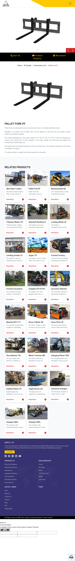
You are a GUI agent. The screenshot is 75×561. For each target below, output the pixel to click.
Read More (15, 199)
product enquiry (37, 57)
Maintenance (8, 470)
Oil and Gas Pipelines (11, 464)
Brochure (59, 55)
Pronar (41, 464)
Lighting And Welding (11, 473)
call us (15, 55)
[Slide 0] (37, 50)
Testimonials (8, 508)
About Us (7, 493)
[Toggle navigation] (70, 3)
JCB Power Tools (44, 473)
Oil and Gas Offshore (11, 467)
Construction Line (40, 65)
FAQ (6, 505)
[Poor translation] (7, 529)
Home (19, 65)
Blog (6, 502)
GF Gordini (27, 65)
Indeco (41, 470)
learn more (9, 452)
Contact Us (8, 496)
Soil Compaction (9, 476)
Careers (7, 499)
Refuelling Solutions (11, 479)
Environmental (9, 482)
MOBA (41, 476)
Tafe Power (42, 479)
